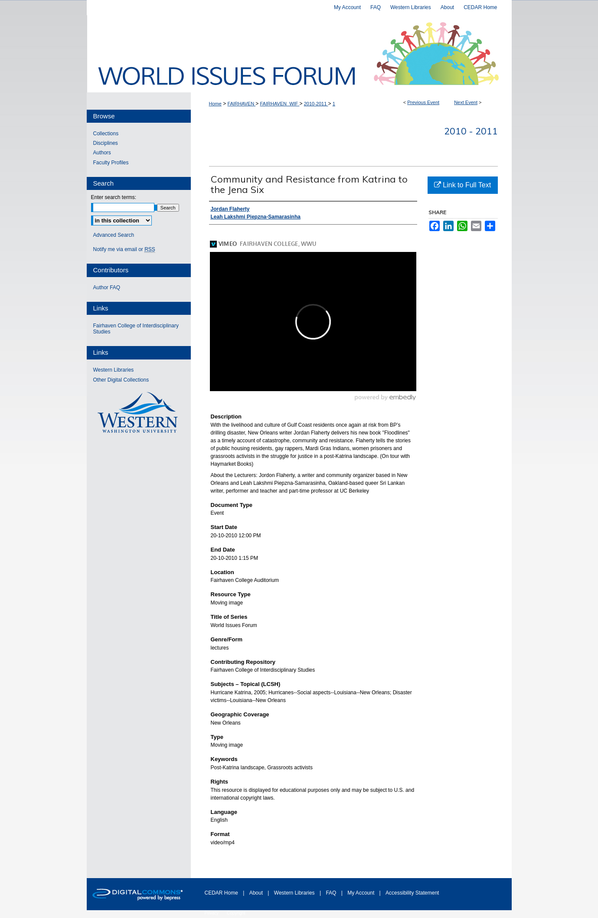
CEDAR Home (222, 893)
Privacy (212, 913)
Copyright (236, 913)
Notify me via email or (124, 249)
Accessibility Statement (412, 893)
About (257, 893)
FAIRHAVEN (242, 103)
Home (215, 103)
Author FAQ (107, 287)
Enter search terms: (114, 197)
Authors (102, 153)
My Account (361, 893)
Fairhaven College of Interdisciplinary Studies (136, 329)
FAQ (331, 893)
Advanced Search (113, 235)
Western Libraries (113, 370)
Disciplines (105, 143)
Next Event (465, 102)
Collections (106, 134)
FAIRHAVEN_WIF (280, 103)
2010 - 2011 (471, 131)
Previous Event (423, 102)
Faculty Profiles (111, 163)
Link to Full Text (462, 185)
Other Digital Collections (121, 380)
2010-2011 (316, 103)
